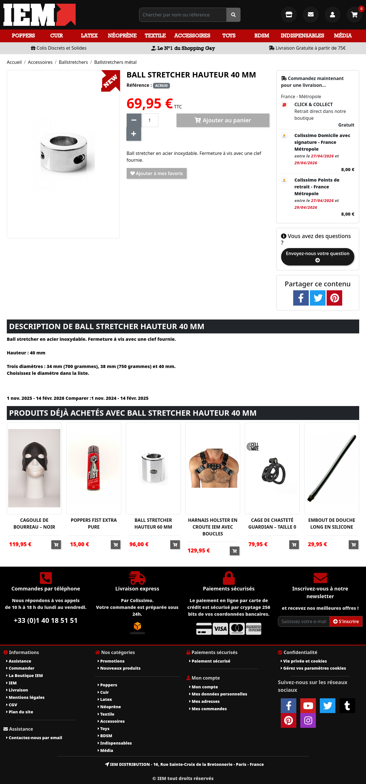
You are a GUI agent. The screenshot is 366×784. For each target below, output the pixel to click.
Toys (228, 36)
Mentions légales (25, 697)
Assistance (18, 661)
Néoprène (122, 36)
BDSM (261, 36)
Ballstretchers (73, 62)
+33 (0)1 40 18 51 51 (46, 620)
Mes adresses (204, 701)
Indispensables (302, 36)
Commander (20, 668)
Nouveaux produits (119, 668)
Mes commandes (208, 708)
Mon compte (203, 687)
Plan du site (19, 711)
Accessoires (192, 36)
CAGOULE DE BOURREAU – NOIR (34, 523)
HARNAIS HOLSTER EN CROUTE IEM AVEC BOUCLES (213, 527)
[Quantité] (149, 120)
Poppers (23, 36)
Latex (89, 36)
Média (343, 36)
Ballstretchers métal (115, 62)
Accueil (14, 62)
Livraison (17, 690)
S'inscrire (346, 621)
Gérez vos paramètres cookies (313, 668)
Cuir (56, 36)
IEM (11, 683)
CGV (11, 704)
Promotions (111, 661)
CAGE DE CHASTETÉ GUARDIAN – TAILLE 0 (272, 523)
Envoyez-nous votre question (317, 256)
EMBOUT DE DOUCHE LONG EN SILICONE (331, 523)
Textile (155, 36)
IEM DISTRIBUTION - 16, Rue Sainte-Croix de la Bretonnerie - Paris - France (184, 764)
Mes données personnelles (218, 694)
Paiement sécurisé (209, 661)
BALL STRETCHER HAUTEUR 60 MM (153, 523)
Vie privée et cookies (304, 661)
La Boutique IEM (24, 675)
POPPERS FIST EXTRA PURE (94, 523)
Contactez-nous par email (34, 737)
